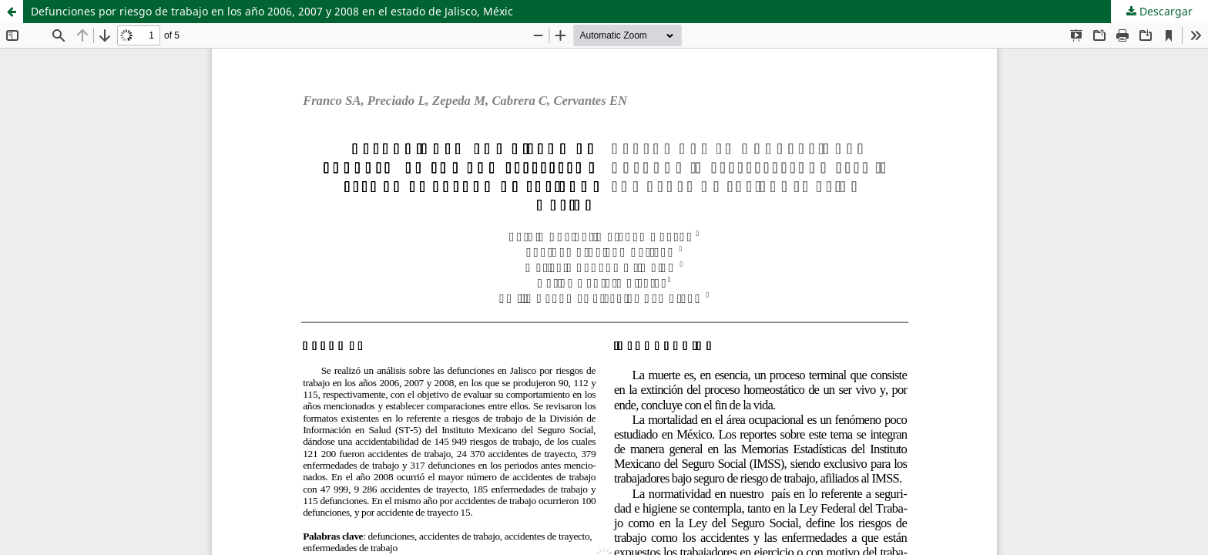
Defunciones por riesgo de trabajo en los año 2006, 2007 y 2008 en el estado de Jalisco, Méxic (272, 11)
